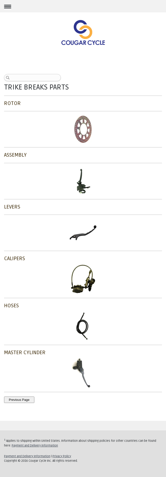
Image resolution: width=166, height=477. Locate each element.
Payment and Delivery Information (35, 445)
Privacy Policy (61, 456)
